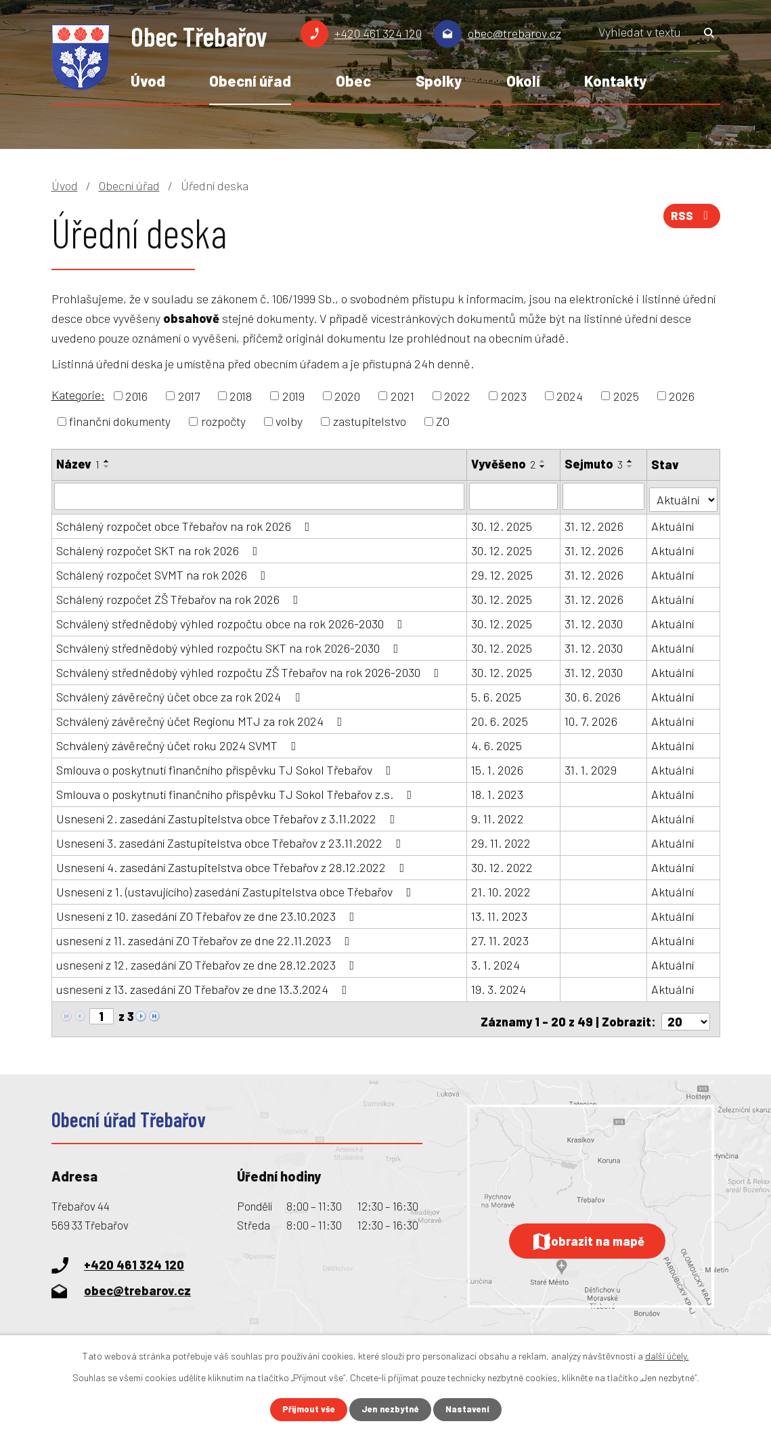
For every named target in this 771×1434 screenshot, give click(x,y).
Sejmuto (594, 463)
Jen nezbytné (391, 1409)
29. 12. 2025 (502, 571)
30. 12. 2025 (502, 522)
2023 (514, 395)
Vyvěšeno (504, 463)
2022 (457, 395)
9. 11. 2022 (498, 815)
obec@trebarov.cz (514, 33)
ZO (442, 421)
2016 (136, 395)
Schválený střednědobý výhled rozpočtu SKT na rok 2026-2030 (230, 644)
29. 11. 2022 (501, 839)
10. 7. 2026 (591, 717)
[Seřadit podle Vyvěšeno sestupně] (543, 466)
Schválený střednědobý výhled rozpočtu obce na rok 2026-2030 (232, 620)
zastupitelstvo (369, 421)
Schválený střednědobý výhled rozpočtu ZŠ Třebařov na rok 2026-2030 (250, 668)
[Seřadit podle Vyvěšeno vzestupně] (543, 461)
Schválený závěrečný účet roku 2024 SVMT (179, 742)
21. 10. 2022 (501, 888)
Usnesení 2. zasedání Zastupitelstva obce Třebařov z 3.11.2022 (228, 815)
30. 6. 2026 (593, 693)
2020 (347, 395)
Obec (353, 80)
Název (78, 463)
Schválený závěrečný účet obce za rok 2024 (180, 693)
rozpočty (223, 421)
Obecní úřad (250, 80)
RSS (690, 220)
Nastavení (471, 1409)
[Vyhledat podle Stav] (684, 494)
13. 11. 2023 (500, 912)
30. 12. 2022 (502, 863)
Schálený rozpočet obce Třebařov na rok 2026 (185, 522)
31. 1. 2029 (591, 766)
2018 (240, 395)
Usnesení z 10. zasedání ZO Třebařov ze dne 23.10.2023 (208, 912)
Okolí (523, 80)
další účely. (667, 1354)
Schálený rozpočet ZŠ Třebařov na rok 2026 (180, 595)
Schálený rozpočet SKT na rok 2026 (159, 547)
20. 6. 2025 (500, 717)
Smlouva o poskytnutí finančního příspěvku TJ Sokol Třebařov (226, 766)
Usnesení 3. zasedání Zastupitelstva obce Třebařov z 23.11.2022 (231, 839)
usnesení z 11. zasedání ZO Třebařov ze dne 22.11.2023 (205, 937)
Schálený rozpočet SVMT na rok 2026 (163, 571)
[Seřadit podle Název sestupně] (107, 466)
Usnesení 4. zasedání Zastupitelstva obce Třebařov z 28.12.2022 (233, 863)
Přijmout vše (305, 1409)
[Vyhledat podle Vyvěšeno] (514, 495)
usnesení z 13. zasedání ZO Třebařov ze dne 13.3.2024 (204, 985)
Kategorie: (78, 394)
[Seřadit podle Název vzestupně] (107, 461)
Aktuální (674, 522)
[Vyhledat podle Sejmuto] (604, 495)
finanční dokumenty (120, 421)
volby (289, 421)
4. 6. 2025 (497, 742)
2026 (682, 395)
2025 (626, 395)
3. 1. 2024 (496, 961)
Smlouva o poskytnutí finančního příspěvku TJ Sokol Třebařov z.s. (237, 790)
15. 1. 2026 (498, 766)
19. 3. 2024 (499, 985)
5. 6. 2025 (497, 693)
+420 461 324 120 (378, 33)
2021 (402, 395)
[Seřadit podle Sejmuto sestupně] (630, 466)
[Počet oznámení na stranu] (685, 1013)
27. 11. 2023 (500, 937)
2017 (189, 395)
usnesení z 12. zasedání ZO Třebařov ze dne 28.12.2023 (208, 961)
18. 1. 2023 (498, 790)
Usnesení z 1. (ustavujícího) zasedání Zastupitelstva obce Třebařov (236, 888)
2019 (293, 395)
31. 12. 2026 (594, 522)
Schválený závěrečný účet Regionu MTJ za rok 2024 (202, 717)
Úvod (148, 80)
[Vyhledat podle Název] (259, 495)
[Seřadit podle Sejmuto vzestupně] (630, 461)
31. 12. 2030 (594, 620)
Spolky (439, 80)
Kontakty (615, 80)
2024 (569, 395)
